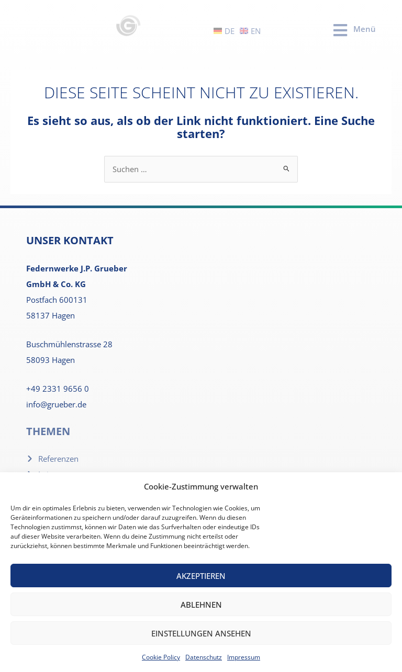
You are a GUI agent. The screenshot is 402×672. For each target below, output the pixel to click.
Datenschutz (203, 657)
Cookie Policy (161, 657)
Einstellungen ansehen (201, 633)
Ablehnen (201, 604)
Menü (364, 29)
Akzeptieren (201, 576)
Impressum (243, 657)
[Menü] (340, 30)
